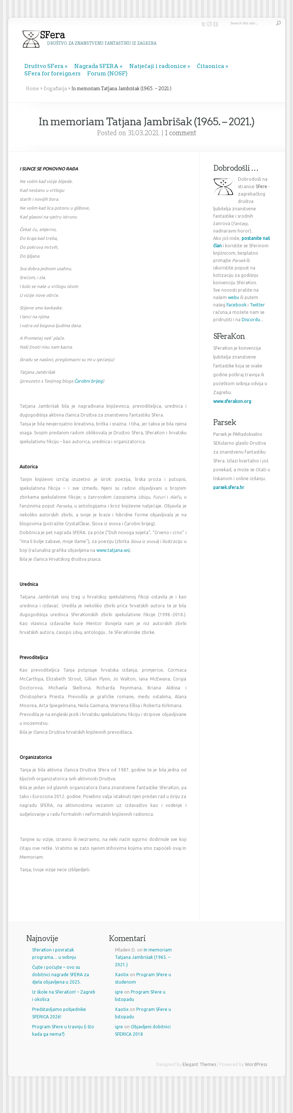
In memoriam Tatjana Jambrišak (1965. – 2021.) (143, 957)
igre (119, 992)
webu (233, 297)
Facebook (236, 304)
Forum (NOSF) (107, 73)
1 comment (180, 133)
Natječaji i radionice (157, 66)
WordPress (256, 1064)
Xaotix (122, 974)
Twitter (257, 304)
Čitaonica (211, 66)
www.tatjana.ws (112, 550)
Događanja (55, 88)
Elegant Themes (199, 1064)
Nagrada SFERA (96, 66)
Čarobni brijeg (88, 381)
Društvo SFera (44, 66)
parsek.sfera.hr (228, 487)
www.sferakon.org (232, 401)
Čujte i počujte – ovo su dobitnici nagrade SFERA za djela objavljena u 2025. (60, 974)
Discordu (251, 319)
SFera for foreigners (52, 73)
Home (32, 88)
